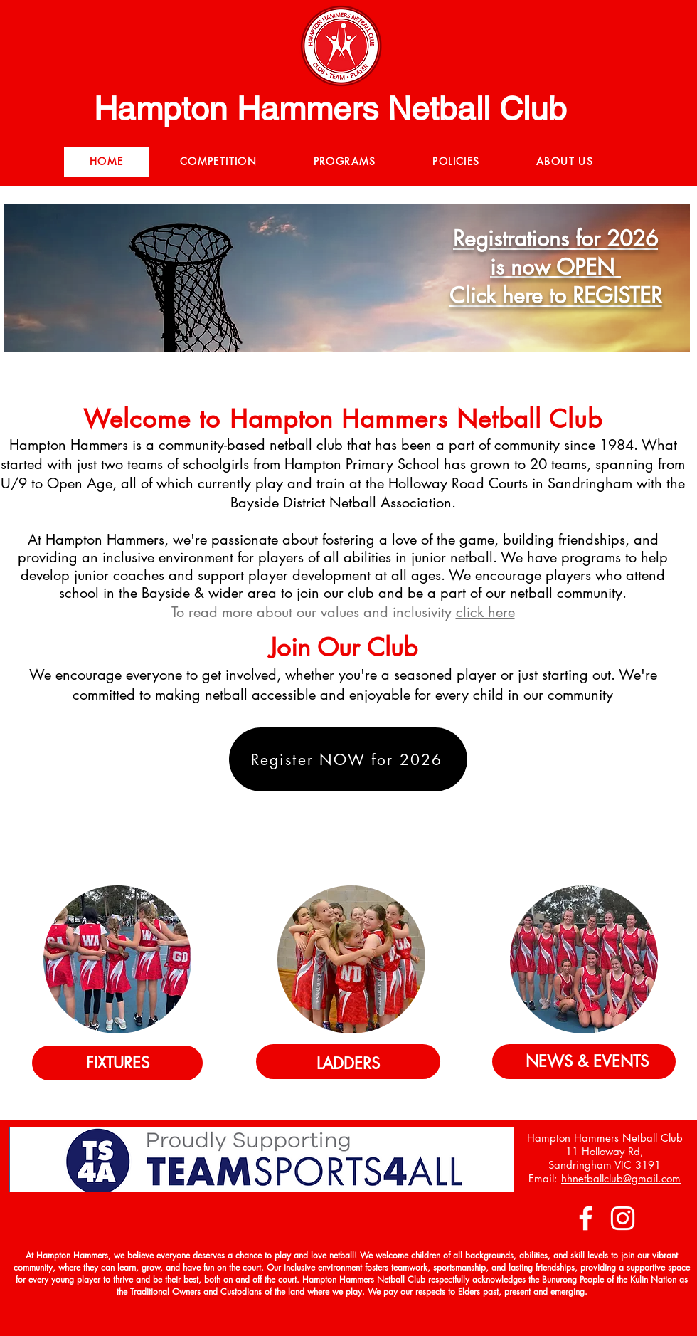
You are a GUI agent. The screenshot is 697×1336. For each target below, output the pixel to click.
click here (485, 612)
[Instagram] (623, 1218)
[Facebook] (586, 1218)
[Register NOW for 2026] (348, 759)
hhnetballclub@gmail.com (621, 1178)
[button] (218, 162)
